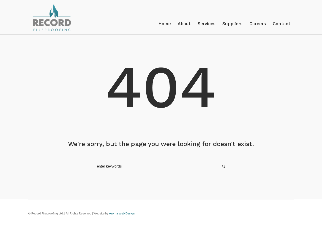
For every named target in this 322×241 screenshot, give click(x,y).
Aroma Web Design (122, 213)
